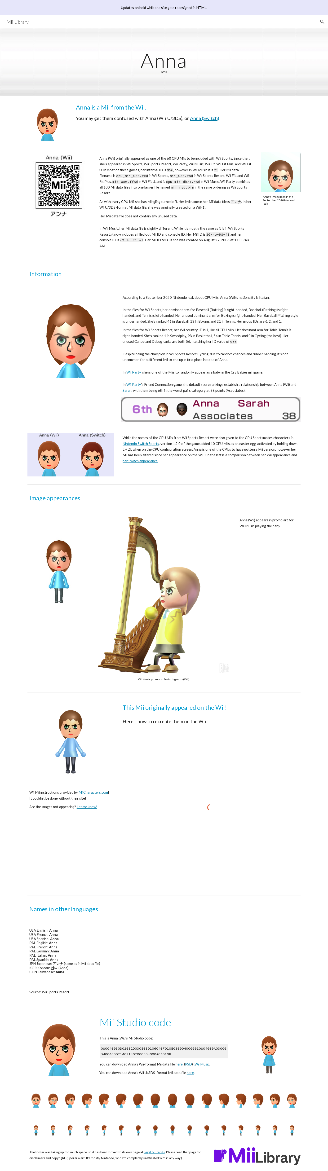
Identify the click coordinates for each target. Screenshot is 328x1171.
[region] (164, 7)
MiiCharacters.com (93, 792)
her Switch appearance (140, 461)
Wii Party (133, 372)
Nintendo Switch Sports (141, 444)
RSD (188, 1064)
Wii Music (202, 1064)
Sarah (127, 390)
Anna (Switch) (204, 118)
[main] (164, 62)
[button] (322, 21)
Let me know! (87, 807)
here (179, 1064)
